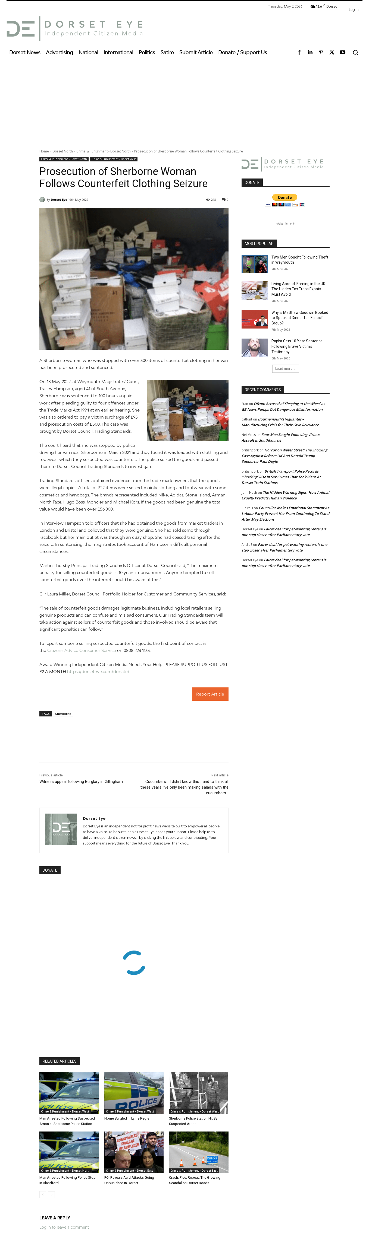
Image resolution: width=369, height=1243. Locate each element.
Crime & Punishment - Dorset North (103, 151)
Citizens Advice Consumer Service (81, 650)
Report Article (210, 693)
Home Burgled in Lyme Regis (126, 1118)
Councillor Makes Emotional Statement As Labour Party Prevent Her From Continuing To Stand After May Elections (285, 513)
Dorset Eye (59, 199)
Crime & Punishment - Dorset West (113, 159)
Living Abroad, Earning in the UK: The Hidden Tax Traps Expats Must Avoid (298, 289)
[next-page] (51, 1194)
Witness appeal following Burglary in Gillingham (81, 781)
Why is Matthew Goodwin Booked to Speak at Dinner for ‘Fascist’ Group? (299, 317)
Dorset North (62, 151)
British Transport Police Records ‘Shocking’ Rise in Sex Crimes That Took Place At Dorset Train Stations (281, 477)
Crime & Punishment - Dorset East (129, 1170)
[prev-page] (42, 1194)
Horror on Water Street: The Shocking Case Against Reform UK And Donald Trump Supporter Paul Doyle (284, 456)
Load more (285, 368)
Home (44, 151)
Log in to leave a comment (64, 1227)
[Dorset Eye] (74, 28)
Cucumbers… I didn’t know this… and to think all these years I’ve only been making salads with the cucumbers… (184, 787)
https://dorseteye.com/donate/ (98, 671)
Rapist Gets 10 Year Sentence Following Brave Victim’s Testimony (297, 346)
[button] (355, 52)
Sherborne (63, 714)
